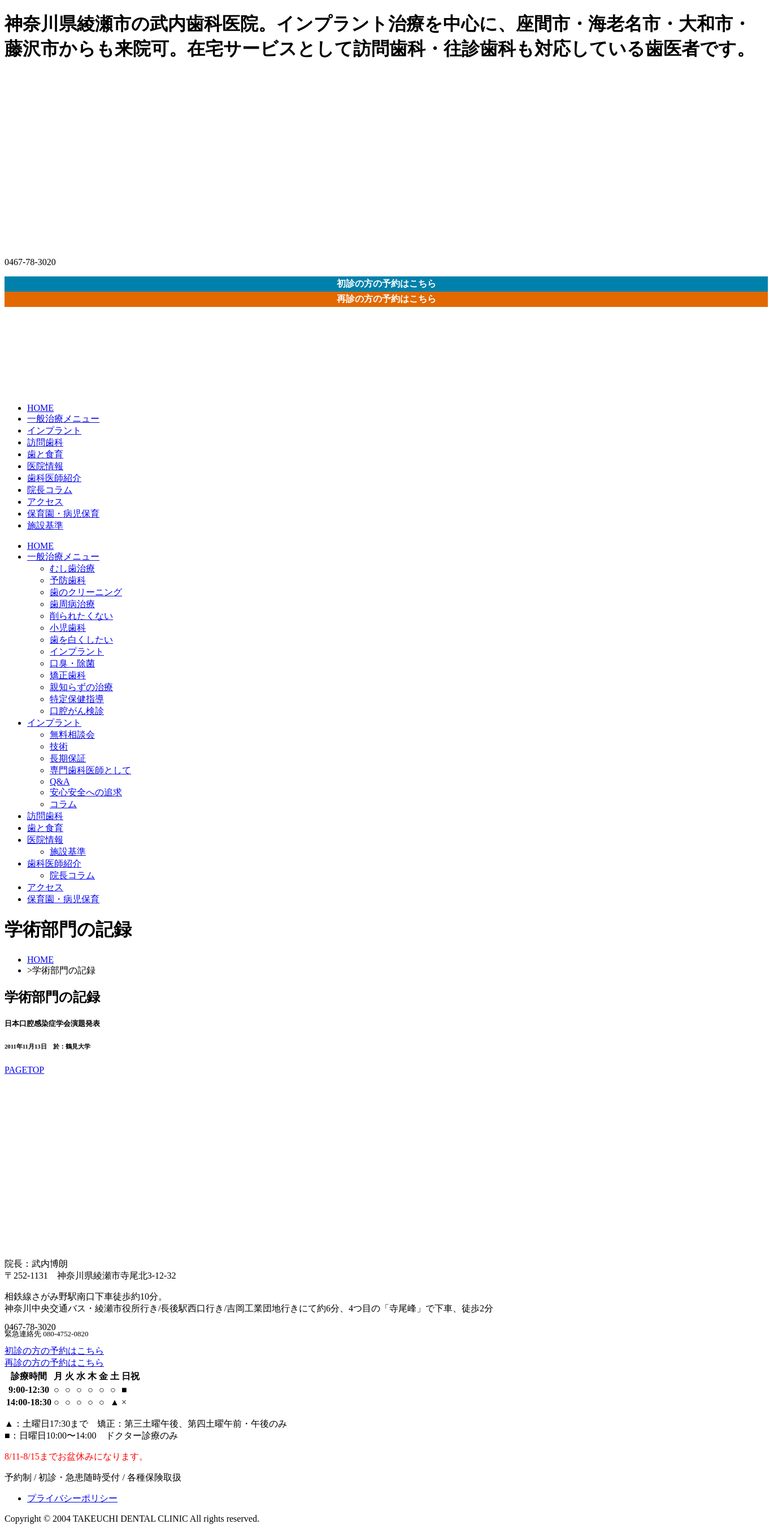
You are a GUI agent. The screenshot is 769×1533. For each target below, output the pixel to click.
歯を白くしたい (81, 639)
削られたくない (81, 616)
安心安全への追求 (86, 792)
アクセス (45, 501)
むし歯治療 (72, 568)
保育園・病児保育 (63, 513)
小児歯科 (68, 628)
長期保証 (68, 758)
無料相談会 (72, 734)
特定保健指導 (77, 699)
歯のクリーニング (86, 592)
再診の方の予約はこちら (386, 299)
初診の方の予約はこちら (386, 283)
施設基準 (45, 525)
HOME (40, 408)
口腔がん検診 (77, 711)
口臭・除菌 (72, 663)
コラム (63, 804)
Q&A (60, 781)
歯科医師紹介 (54, 478)
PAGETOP (24, 1070)
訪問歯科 (45, 442)
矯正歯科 (68, 675)
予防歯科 (68, 580)
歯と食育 (45, 454)
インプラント (54, 430)
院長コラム (49, 490)
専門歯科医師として (90, 770)
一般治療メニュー (63, 418)
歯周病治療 (72, 604)
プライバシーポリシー (72, 1498)
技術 (59, 746)
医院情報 (45, 466)
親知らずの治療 (81, 687)
